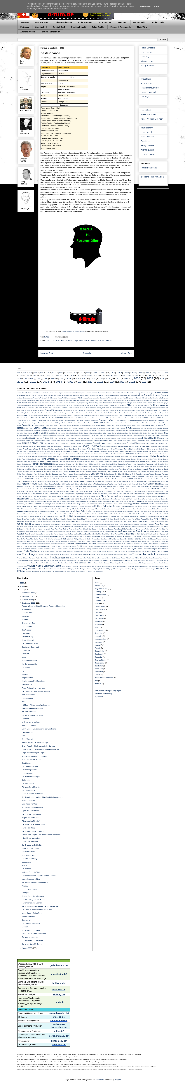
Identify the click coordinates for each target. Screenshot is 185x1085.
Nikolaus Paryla (131, 519)
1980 (84, 375)
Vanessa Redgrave (128, 563)
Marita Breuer (153, 501)
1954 (81, 373)
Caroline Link (41, 27)
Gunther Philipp (86, 449)
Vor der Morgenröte (29, 664)
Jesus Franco (63, 474)
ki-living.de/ (59, 994)
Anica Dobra (99, 398)
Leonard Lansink (47, 491)
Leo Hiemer (21, 491)
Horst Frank (109, 464)
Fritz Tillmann (150, 443)
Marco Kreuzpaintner (138, 496)
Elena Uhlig (93, 430)
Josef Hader (116, 476)
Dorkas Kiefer (110, 428)
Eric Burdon (143, 433)
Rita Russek (152, 534)
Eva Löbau (99, 435)
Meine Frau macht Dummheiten (34, 934)
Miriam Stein (141, 514)
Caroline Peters (33, 415)
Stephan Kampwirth (107, 546)
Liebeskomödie (98, 491)
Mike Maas (95, 514)
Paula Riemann (28, 526)
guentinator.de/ (59, 974)
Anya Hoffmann (158, 403)
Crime (97, 597)
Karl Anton (119, 481)
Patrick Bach (84, 524)
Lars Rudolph (104, 489)
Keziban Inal (67, 486)
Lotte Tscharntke (102, 493)
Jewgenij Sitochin (73, 474)
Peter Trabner (63, 529)
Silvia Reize (38, 544)
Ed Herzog (164, 428)
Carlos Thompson (148, 413)
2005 (108, 378)
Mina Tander (123, 514)
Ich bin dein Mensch (29, 661)
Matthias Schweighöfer (105, 506)
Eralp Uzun (128, 433)
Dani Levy (145, 57)
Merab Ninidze (152, 509)
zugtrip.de (59, 1002)
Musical (98, 645)
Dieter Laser (91, 425)
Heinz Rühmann (147, 137)
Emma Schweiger (105, 433)
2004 (101, 378)
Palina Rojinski (66, 524)
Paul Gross (114, 524)
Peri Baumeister (68, 526)
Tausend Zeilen (28, 613)
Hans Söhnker (139, 454)
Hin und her (26, 869)
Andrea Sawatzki (144, 395)
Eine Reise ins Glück (30, 804)
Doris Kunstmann (99, 428)
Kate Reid (61, 484)
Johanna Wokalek (161, 474)
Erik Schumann (28, 435)
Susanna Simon (32, 549)
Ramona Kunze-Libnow (43, 534)
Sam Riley (100, 539)
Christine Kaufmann (85, 418)
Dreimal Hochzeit (28, 852)
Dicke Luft (25, 780)
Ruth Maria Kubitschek (55, 539)
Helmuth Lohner (163, 459)
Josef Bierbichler (105, 476)
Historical (98, 624)
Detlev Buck (122, 22)
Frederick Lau (98, 443)
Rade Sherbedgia (94, 531)
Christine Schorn (112, 418)
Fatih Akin (24, 27)
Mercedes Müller (162, 509)
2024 (22, 583)
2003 (92, 378)
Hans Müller (93, 454)
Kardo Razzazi (99, 481)
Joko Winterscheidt (61, 476)
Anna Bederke (21, 400)
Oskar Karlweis (163, 521)
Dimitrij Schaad (141, 425)
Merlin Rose (43, 511)
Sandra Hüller (133, 539)
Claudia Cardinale (57, 420)
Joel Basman (127, 474)
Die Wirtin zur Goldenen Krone (33, 824)
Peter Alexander (78, 526)
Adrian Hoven (53, 393)
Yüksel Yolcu (66, 571)
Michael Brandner (66, 511)
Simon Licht (65, 544)
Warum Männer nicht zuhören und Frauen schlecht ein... (43, 606)
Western (98, 684)
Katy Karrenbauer (37, 486)
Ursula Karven (25, 563)
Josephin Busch (158, 476)
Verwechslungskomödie (104, 678)
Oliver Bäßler (114, 521)
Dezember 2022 (28, 593)
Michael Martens (157, 511)
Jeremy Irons (158, 471)
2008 (137, 378)
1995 (32, 378)
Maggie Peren (74, 496)
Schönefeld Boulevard (30, 647)
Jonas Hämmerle (93, 476)
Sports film (99, 666)
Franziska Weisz (49, 443)
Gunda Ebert (77, 449)
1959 (120, 373)
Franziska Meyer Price (150, 88)
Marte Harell (86, 504)
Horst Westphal (147, 464)
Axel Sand (160, 405)
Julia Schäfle (112, 479)
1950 (54, 373)
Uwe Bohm (61, 563)
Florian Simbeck (34, 440)
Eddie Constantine (23, 430)
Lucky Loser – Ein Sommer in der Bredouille (39, 729)
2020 (121, 382)
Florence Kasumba (105, 438)
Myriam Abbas (96, 516)
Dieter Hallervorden (68, 425)
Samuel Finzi (109, 539)
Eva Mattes (107, 435)
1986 (123, 375)
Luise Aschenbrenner (40, 496)
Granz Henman (163, 446)
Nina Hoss (159, 519)
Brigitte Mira (36, 413)
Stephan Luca (119, 546)
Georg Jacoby (68, 446)
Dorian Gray (81, 428)
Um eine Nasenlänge (30, 859)
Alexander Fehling (133, 393)
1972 (41, 375)
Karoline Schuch (43, 484)
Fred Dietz (72, 443)
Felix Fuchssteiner (60, 438)
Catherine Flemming (56, 415)
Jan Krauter (83, 469)
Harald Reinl (94, 456)
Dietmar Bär (110, 425)
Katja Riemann (147, 128)
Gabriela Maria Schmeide (31, 446)
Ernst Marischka (48, 435)
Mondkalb (25, 654)
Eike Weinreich (62, 430)
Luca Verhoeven (135, 493)
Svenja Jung (127, 549)
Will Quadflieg (136, 566)
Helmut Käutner (130, 459)
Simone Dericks (102, 544)
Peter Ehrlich (116, 526)
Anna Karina (57, 400)
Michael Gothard (98, 511)
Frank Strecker (88, 440)
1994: (25, 378)
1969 (21, 375)
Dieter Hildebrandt (81, 425)
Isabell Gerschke (101, 466)
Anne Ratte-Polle (132, 400)
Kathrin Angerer (123, 484)
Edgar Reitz (33, 430)
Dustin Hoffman (120, 428)
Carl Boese (119, 413)
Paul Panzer (140, 524)
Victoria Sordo (163, 563)
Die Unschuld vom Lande (31, 814)
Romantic (98, 657)
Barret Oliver (114, 408)
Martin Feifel (94, 504)
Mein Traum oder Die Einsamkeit (34, 756)
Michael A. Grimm (53, 511)
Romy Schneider (93, 536)
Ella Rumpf (155, 430)
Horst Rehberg (127, 464)
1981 (90, 375)
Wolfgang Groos (85, 569)
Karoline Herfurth (30, 484)
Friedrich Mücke (133, 443)
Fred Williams (88, 443)
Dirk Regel (145, 96)
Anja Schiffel (134, 398)
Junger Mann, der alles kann (33, 896)
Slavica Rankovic (136, 544)
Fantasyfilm (99, 615)
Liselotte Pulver (53, 493)
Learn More (145, 6)
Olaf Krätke (105, 521)
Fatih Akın (39, 438)
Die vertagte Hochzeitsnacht (33, 831)
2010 (162, 378)
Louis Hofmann (124, 493)
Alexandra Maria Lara (25, 395)
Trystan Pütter (71, 560)
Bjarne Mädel (149, 410)
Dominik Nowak (51, 428)
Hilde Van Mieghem (58, 464)
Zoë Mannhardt (75, 571)
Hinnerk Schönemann (90, 464)
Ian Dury (165, 464)
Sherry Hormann (148, 66)
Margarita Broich (85, 499)
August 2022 (27, 948)
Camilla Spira (90, 413)
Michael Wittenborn (40, 514)
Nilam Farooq (141, 519)
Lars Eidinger (94, 489)
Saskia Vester (156, 539)
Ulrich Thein (137, 560)
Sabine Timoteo (92, 539)
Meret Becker (22, 511)
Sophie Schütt (36, 546)
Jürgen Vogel (79, 481)
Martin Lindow (112, 504)
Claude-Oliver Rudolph (45, 420)
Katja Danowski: (133, 484)
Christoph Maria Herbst (152, 418)
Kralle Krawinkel (158, 486)
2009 (150, 378)
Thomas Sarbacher (162, 554)
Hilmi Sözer (79, 464)
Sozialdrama (45, 546)
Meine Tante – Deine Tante (32, 913)
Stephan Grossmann (94, 546)
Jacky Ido (148, 466)
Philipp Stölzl (161, 529)
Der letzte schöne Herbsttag (32, 715)
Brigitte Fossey (27, 413)
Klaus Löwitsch (125, 486)
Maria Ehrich (95, 499)
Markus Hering (44, 504)
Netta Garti (49, 519)
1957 (103, 373)
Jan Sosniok (100, 469)
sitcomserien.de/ (58, 1020)
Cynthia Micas (27, 423)
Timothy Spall (111, 558)
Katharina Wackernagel (109, 484)
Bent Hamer (64, 410)
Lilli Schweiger (126, 491)
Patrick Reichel (106, 524)
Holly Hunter (101, 464)
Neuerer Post (47, 353)
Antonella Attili (137, 403)
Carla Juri (139, 413)
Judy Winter (29, 479)
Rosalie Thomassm (143, 536)
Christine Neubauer (99, 418)
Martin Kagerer (103, 504)
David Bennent (88, 423)
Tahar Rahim (45, 551)
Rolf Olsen (65, 536)
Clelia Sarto (79, 420)
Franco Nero (78, 440)
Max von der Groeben (28, 509)
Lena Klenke (164, 489)
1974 (52, 375)
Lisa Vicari (45, 493)
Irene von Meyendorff (70, 466)
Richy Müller (131, 534)
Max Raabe (149, 506)
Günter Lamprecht (152, 449)
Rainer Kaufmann (114, 531)
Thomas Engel (54, 554)
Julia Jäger (94, 479)
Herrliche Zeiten (28, 773)
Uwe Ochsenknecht (82, 563)
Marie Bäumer (47, 501)
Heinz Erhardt (146, 132)
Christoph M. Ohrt (136, 418)
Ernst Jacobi (38, 435)
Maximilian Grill (77, 509)
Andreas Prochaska (33, 398)
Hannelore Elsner (100, 451)
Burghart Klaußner (69, 413)
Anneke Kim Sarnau (154, 400)
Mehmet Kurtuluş (113, 509)
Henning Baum (45, 461)
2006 (117, 378)
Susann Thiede (22, 549)
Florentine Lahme (125, 438)
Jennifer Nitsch (132, 471)
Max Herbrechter (140, 506)
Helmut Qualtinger (142, 459)
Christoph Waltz (31, 420)
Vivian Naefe (146, 79)
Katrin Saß (27, 486)
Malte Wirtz (142, 27)
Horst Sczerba (137, 464)
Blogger (118, 1080)
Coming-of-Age (72, 340)
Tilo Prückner (79, 558)
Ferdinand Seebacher (83, 438)
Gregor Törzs (22, 449)
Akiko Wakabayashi (78, 393)
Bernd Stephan (86, 410)
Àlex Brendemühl (98, 571)
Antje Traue (98, 403)
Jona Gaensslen (73, 476)
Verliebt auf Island (29, 726)
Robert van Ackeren (23, 536)
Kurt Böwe (33, 489)
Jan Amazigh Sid (53, 469)
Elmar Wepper (28, 433)
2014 (48, 340)
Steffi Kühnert (82, 546)
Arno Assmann (78, 405)
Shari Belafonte (117, 541)
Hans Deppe (58, 454)
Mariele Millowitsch (82, 501)
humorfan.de (58, 989)
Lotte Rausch (92, 493)
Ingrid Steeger (48, 466)
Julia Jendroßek (75, 479)
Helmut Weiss (153, 459)
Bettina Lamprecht (117, 410)
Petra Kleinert (92, 529)
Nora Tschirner (77, 521)
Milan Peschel (104, 514)
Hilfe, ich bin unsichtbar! (31, 838)
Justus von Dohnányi (25, 481)
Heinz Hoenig (59, 459)
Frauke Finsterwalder (61, 443)
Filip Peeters (95, 438)
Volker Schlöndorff (148, 114)
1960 (127, 373)
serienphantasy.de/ (59, 1036)
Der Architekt (27, 627)
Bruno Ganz (45, 413)
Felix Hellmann (71, 438)
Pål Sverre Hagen (82, 531)
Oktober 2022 (27, 600)
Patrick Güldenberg (95, 524)
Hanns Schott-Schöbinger (160, 451)
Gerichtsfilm (99, 618)
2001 (77, 378)
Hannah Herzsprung (86, 451)
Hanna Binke (60, 451)
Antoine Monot (107, 403)
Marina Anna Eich (113, 501)
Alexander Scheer (160, 393)
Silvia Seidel (46, 544)
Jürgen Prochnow (57, 481)
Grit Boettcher (43, 449)
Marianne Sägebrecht (35, 501)
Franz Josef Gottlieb (129, 440)
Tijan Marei (44, 558)
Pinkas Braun (53, 531)
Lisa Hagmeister (159, 491)
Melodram (98, 642)
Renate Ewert (84, 534)
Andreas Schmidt (46, 398)
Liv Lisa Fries (63, 493)
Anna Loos (64, 400)
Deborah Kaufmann (148, 423)
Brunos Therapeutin (55, 413)
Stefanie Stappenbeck (69, 546)
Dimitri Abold (131, 425)
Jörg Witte (47, 481)
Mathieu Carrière (32, 506)
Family (97, 612)
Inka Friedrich (58, 466)
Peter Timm (54, 529)
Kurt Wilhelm (60, 489)
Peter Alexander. (89, 526)
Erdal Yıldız (135, 433)
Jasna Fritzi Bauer (49, 471)
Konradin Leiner (136, 486)
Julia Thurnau (121, 479)
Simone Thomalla (113, 544)
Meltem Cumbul (133, 509)
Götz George (141, 449)
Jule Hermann (39, 479)
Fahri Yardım (155, 435)
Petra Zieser (118, 529)
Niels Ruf (122, 519)
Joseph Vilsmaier (138, 476)
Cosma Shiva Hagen (157, 420)
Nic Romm (57, 519)
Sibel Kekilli (126, 541)
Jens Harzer (150, 471)
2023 (22, 586)
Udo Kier (88, 560)
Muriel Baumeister (84, 516)
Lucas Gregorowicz (147, 493)
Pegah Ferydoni (49, 526)
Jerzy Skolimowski (39, 474)
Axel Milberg (128, 405)
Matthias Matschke (88, 506)
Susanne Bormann (44, 549)
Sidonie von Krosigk (148, 541)
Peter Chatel (108, 526)
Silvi (23, 736)
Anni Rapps (59, 403)
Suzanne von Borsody (84, 549)
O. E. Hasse (97, 521)
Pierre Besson (30, 531)
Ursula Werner (36, 563)
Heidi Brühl (120, 456)
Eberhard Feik (138, 428)
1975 (58, 375)
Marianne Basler (22, 501)
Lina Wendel (143, 491)
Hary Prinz (102, 456)
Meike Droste (123, 509)
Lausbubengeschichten (31, 879)
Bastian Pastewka (123, 408)
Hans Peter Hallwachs (117, 454)
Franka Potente (98, 440)
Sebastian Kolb (52, 541)
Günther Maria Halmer (48, 451)
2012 (33, 381)
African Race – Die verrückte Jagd (35, 742)
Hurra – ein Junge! (29, 828)
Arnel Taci (70, 405)
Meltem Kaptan (142, 509)
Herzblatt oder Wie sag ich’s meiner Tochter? (39, 876)
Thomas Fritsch (64, 554)
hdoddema (100, 1080)
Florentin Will (115, 438)
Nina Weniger (47, 521)
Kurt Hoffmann (49, 489)
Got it (156, 6)
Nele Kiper (29, 519)
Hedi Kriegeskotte (111, 456)
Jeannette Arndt (102, 471)
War (96, 681)
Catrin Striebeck (68, 415)
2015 (70, 382)
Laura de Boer (121, 489)
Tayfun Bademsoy (119, 551)
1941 (30, 373)
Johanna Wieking (149, 474)
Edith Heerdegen (51, 430)
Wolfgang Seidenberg (124, 569)
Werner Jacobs (106, 566)
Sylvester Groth (148, 549)
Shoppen (25, 719)
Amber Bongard (104, 395)
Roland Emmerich (44, 536)
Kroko (24, 657)
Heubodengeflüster (29, 770)
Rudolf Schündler (32, 539)
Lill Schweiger (108, 491)
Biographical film (101, 589)
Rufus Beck (43, 539)
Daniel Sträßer (68, 423)
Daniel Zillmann (78, 423)
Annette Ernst (146, 83)
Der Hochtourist (28, 783)
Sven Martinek (96, 549)
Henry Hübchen (85, 461)
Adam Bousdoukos (24, 393)
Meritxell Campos (33, 511)
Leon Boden (29, 491)
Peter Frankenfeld (126, 526)
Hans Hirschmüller (68, 454)
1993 (163, 375)
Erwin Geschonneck (59, 435)
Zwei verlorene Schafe (30, 643)
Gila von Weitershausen (126, 446)
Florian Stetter (45, 440)
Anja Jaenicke (118, 398)
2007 (126, 378)
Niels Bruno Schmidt (112, 519)
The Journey (152, 551)
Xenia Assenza (57, 571)
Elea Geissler (84, 430)
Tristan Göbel (54, 560)
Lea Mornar (130, 489)
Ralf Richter (159, 531)
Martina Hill (150, 504)
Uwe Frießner (69, 563)
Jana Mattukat (109, 469)
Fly (23, 671)
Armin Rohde (45, 405)
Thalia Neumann (142, 551)
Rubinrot (25, 620)
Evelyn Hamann (127, 435)
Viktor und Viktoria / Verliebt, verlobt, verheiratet (40, 906)
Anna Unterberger (109, 400)
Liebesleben (26, 667)
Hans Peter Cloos (104, 454)
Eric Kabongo (159, 433)
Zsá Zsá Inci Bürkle (86, 571)
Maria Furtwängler (105, 499)
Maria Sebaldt (138, 499)
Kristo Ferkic (26, 489)
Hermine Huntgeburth (50, 32)
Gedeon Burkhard (47, 446)
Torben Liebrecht (33, 560)
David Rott (107, 423)
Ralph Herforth (30, 534)
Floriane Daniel (55, 440)
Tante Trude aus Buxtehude (32, 794)
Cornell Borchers (145, 420)
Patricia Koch (76, 524)
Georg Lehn (77, 446)
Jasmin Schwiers (23, 471)
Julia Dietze (56, 479)
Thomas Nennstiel (148, 92)
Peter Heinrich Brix (157, 526)
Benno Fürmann (52, 410)
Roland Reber (55, 536)
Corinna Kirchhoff (121, 420)
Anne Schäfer (142, 400)
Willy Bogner (160, 566)
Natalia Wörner (162, 516)
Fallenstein (164, 435)
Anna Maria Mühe (74, 400)
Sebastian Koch (42, 541)
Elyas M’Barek (52, 433)
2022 (144, 382)
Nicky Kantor (77, 519)
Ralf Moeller (150, 531)
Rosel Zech (152, 536)
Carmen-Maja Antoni (161, 413)
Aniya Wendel (108, 398)
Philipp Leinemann (151, 529)
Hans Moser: (86, 454)
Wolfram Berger (150, 569)
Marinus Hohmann (125, 501)
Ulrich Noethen (127, 560)
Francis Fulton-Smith (67, 440)
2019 (112, 382)
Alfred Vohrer (56, 395)
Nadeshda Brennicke (108, 516)
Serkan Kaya (107, 541)
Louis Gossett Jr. (113, 493)
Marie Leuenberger (68, 501)
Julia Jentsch (85, 479)
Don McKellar (73, 428)
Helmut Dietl (146, 110)
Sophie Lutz (159, 544)
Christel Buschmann (135, 415)
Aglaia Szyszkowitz (65, 393)
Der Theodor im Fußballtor (32, 845)
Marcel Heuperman (125, 496)
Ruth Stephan (67, 539)
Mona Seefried (36, 516)
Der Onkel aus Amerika (31, 923)
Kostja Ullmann (147, 486)
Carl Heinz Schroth (130, 413)
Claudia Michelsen (69, 420)
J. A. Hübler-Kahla (131, 466)
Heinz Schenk (84, 459)
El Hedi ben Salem (73, 430)
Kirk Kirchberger (97, 486)
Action (97, 582)
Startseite (24, 22)
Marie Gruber (57, 501)
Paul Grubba (123, 524)
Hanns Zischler (22, 454)
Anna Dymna (40, 400)
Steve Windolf (163, 546)
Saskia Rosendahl (145, 539)
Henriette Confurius (58, 461)
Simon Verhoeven (64, 22)
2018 (100, 381)
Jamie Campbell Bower (40, 469)
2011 (20, 381)
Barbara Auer (47, 408)
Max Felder (130, 506)
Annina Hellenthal (69, 403)
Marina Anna (102, 501)
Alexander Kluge (147, 393)
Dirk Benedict (159, 425)
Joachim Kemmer (84, 474)
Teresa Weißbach (131, 551)
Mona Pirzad (28, 516)
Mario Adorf (136, 501)
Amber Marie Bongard (118, 395)
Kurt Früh (40, 489)
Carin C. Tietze (109, 413)
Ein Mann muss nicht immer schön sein (37, 910)
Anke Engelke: (163, 398)
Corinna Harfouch (107, 420)
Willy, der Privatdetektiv (31, 787)
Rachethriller (99, 651)
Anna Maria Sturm (58, 340)
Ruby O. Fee (21, 539)
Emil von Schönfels (64, 433)
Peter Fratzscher (137, 526)
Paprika (25, 886)
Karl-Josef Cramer (146, 481)
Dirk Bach (150, 425)
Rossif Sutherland (162, 536)
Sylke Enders (137, 549)
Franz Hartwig (117, 440)
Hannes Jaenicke (125, 451)
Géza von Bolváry (108, 449)
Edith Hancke (41, 430)
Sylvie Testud (158, 549)
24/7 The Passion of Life (31, 760)
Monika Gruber (57, 516)
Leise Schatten (27, 698)
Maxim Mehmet (40, 509)
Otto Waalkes (55, 524)
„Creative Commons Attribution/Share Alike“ (73, 331)
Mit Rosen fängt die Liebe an (33, 807)
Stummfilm (99, 672)
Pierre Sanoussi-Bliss (42, 531)
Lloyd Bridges (80, 493)
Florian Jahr (24, 440)
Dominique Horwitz (62, 428)
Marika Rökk (93, 501)
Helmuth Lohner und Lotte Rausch (28, 461)
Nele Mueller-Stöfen (39, 519)
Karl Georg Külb (128, 481)
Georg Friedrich (58, 446)
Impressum (99, 697)
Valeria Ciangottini (115, 563)
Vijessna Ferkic (22, 566)
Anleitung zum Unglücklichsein (33, 681)
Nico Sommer (86, 519)
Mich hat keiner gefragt (30, 722)
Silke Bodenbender (28, 544)
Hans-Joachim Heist (157, 454)
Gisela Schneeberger (142, 446)
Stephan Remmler (130, 546)
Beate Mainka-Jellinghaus (146, 408)
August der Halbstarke (30, 818)
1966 (153, 373)
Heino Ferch (21, 459)
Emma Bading (94, 433)
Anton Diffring (117, 403)
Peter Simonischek (31, 529)
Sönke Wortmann (85, 22)
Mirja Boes (150, 514)
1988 (136, 375)
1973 (47, 375)
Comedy (98, 592)
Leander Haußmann (151, 489)
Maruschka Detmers (161, 504)
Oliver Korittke (132, 521)
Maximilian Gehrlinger (65, 509)
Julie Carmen (142, 479)
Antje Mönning (90, 403)
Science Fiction (101, 660)
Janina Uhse (127, 469)
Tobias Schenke (140, 558)
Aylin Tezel (38, 408)
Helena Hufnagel (94, 459)
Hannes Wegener (136, 451)
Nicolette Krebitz (99, 519)
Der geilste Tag (27, 637)
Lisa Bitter (150, 491)
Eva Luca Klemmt (89, 435)
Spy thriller (99, 669)
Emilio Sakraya (84, 433)
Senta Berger (86, 541)
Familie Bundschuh (149, 168)
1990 (143, 375)
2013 (46, 381)
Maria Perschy (115, 499)
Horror (97, 627)
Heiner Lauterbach (159, 456)
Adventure (99, 585)
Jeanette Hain (73, 471)
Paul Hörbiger (131, 524)
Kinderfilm (98, 633)
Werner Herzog (96, 566)
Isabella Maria (111, 466)
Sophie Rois (27, 546)
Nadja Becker (134, 516)
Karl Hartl (137, 481)
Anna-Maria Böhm (121, 400)
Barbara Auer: (57, 408)
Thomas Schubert (23, 558)
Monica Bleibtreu (47, 516)
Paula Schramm (39, 526)
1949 (47, 373)
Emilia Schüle (74, 433)
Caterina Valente (44, 415)
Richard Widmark (120, 534)
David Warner (115, 423)
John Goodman (39, 476)
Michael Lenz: (139, 511)
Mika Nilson (87, 514)
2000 (69, 378)
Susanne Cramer (56, 549)
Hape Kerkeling (75, 456)
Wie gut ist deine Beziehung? (33, 708)
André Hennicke (67, 398)
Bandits (24, 674)
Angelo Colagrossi (89, 398)
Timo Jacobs (102, 558)
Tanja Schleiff (97, 551)
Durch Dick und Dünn (30, 841)
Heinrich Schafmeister (33, 459)
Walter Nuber (87, 566)
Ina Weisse (21, 466)
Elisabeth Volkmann (122, 430)
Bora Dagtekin (139, 22)
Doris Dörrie (89, 428)
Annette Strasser (49, 403)
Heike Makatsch (143, 456)
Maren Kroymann (45, 499)
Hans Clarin (49, 454)
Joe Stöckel (119, 474)
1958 (113, 373)
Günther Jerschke (22, 451)
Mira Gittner (132, 514)
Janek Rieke (119, 469)
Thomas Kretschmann (115, 554)
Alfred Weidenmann (69, 395)
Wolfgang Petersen (99, 569)
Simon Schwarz (75, 544)
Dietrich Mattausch (121, 425)
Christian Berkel (23, 418)
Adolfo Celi (44, 393)
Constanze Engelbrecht (91, 420)
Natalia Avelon (151, 516)
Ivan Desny (120, 466)
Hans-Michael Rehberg (35, 456)
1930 (18, 373)
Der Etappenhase (28, 790)
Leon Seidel (37, 491)
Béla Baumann (80, 413)
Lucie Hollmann (159, 493)
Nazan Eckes (21, 519)
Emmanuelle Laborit (118, 433)
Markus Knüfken (65, 504)
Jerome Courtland (27, 474)
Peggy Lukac (59, 526)
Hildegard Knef (69, 464)
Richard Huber (110, 534)
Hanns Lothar (147, 451)
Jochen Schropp (109, 474)
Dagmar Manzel (37, 423)
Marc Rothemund (42, 22)
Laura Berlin (112, 489)
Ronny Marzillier (117, 536)
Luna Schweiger (63, 496)
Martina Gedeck (139, 504)
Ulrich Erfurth (104, 560)
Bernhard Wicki (105, 410)
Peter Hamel (147, 526)
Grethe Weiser (33, 449)
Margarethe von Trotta (70, 499)
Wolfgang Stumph (138, 569)
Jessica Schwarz (52, 474)
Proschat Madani (71, 531)
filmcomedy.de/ (59, 1041)
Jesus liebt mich (28, 640)
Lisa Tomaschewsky (34, 493)
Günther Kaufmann (35, 451)
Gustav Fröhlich (97, 449)
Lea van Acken (138, 489)
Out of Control (27, 739)
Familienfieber (27, 732)
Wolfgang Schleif (111, 569)
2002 (84, 378)
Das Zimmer (26, 763)
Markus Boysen (22, 504)
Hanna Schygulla (71, 451)
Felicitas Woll (48, 438)
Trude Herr (63, 560)
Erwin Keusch (70, 435)
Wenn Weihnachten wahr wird (33, 688)
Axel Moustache (140, 405)
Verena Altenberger (140, 563)
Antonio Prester (147, 403)
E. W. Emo (129, 428)
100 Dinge (26, 633)
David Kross (98, 423)
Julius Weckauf (162, 479)
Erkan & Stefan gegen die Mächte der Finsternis (40, 749)
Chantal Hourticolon (101, 415)
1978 (72, 375)
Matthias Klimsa (77, 506)
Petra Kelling (83, 529)
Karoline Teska (53, 484)
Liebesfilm (88, 491)
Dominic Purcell (28, 428)
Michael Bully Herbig (82, 511)
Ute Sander (53, 563)
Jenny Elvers (142, 471)
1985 (117, 375)
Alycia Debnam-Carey (91, 395)
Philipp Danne (140, 529)
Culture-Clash (100, 600)
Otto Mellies (46, 524)
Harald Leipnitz (85, 456)
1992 (156, 375)
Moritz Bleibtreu (70, 516)
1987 (129, 375)
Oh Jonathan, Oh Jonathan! (32, 940)
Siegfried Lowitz (160, 541)
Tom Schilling (22, 560)
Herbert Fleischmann (119, 461)
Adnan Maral (36, 393)
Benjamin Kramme (26, 410)
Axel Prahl (150, 405)
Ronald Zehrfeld (105, 536)
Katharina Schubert (81, 484)
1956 (94, 373)
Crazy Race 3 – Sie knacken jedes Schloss (38, 746)
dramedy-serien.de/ (59, 1013)
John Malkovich (50, 476)
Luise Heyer (52, 496)
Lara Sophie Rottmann (82, 489)
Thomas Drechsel (43, 554)
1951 (61, 373)
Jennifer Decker (122, 471)
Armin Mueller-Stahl (33, 405)
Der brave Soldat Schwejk (32, 944)
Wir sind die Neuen (29, 712)
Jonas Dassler (83, 476)
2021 (132, 381)
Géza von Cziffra (121, 449)
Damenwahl (26, 920)
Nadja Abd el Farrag (123, 516)
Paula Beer (159, 524)
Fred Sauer (79, 443)
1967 (159, 373)
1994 (19, 378)
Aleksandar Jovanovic (105, 393)
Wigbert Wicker (116, 566)
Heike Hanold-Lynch (131, 456)
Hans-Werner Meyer (50, 456)
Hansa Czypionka (63, 456)
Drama (97, 603)
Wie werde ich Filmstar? (31, 821)
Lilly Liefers (135, 491)
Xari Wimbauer (30, 571)
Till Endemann (70, 558)
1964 (147, 373)
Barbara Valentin (91, 408)
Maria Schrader (127, 499)
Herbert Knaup (145, 461)
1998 (53, 378)
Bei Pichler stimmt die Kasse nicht (35, 882)
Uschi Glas (45, 563)
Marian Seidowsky (162, 499)
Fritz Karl (143, 443)
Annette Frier (26, 403)
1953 (75, 373)
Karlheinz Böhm (157, 481)
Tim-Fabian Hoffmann (91, 558)
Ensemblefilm (100, 606)
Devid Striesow (39, 425)
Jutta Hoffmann (39, 481)
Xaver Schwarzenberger (43, 571)
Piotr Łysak (61, 531)
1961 (134, 373)
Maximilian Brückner (51, 509)
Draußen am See (28, 623)
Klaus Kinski (117, 486)
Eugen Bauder (79, 435)
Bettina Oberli (140, 410)
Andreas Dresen (27, 32)
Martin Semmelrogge (125, 504)
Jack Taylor (140, 466)
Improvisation (100, 630)
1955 (88, 373)
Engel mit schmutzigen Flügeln (34, 753)
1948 (41, 373)
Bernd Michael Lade (74, 410)
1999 (61, 379)
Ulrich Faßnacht (115, 560)
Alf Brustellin (39, 395)
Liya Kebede (71, 493)
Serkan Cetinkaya (96, 541)
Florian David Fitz (148, 48)
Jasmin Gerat (163, 469)
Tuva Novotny (80, 560)
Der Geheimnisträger (30, 766)
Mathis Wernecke (44, 506)
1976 (65, 375)
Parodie (98, 648)
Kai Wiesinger (89, 481)
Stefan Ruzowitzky (56, 546)
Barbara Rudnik (67, 408)
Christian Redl (51, 418)
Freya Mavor (108, 443)
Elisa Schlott (101, 430)
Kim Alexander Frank (78, 486)
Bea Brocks (133, 408)
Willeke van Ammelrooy (148, 566)
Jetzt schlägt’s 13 (28, 855)
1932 (24, 373)
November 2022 (28, 596)
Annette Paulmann (38, 403)
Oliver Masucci (143, 521)
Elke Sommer (147, 430)
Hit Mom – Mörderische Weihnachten (36, 705)
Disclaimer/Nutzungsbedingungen (108, 691)
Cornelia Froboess (133, 420)
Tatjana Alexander (107, 551)
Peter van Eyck (73, 529)
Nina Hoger (149, 519)
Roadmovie (99, 654)
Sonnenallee (26, 609)
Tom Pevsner (164, 558)
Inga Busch (30, 466)
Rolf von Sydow (82, 536)
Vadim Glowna (104, 563)
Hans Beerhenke (40, 454)
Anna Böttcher (31, 400)
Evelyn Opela (137, 435)
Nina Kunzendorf (30, 521)
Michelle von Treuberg (75, 514)
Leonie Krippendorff (59, 491)
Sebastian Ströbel (75, 541)
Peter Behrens (99, 526)
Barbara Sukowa (79, 408)
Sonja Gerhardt (149, 544)
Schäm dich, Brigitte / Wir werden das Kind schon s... (42, 835)
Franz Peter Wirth (143, 440)
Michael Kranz (129, 511)
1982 (97, 375)
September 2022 (29, 603)
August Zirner (117, 405)
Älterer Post (126, 353)
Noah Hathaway (57, 521)
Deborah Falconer (135, 423)
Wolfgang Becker (73, 569)
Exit (23, 702)
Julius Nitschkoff (152, 479)
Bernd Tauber (95, 410)
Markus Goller (158, 22)
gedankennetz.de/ (59, 965)
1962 (141, 373)
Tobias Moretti (120, 558)
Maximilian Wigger (89, 509)
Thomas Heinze (88, 554)
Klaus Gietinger (107, 486)
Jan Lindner (91, 469)
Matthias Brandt (55, 506)
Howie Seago (157, 464)
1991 (150, 375)
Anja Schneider (143, 398)
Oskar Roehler (98, 27)
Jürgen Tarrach (68, 481)
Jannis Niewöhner (150, 469)
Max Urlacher (157, 506)
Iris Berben (81, 466)
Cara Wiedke (99, 413)
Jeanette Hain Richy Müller (88, 471)
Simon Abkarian (56, 544)
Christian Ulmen (62, 418)
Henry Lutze (94, 461)
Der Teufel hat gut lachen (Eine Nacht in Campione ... (42, 797)
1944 (35, 373)
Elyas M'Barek (39, 433)
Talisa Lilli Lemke (67, 551)
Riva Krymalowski (162, 534)
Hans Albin (31, 454)
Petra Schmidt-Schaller (105, 529)
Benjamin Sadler (38, 410)
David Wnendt (125, 423)
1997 (46, 379)
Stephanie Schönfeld (142, 546)
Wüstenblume (27, 684)
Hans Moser (77, 454)
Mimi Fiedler (114, 514)
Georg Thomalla (147, 145)
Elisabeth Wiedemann (135, 430)
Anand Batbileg (131, 395)
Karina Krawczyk (109, 481)
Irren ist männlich (28, 695)
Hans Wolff (147, 454)
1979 (78, 375)
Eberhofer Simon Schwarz (152, 428)
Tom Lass (156, 558)
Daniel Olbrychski (57, 423)
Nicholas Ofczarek (66, 519)
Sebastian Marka (63, 541)
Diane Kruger (57, 425)
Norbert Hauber (88, 521)
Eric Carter (151, 433)
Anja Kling (126, 398)
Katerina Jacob (69, 484)
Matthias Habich (65, 506)
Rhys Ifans (101, 534)
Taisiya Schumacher (55, 551)
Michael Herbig (147, 61)
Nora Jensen (66, 521)
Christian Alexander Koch (160, 415)
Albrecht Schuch (91, 393)
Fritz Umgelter (160, 443)
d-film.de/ (59, 1031)
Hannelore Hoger (113, 451)
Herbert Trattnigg (157, 461)
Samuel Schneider (120, 539)
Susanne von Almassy (70, 549)
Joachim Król (97, 474)
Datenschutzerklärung (103, 694)
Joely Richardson (137, 474)
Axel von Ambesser (28, 408)
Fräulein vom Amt (28, 917)
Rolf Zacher (73, 536)
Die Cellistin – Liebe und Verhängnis (36, 691)
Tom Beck (149, 558)
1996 (38, 379)
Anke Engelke (153, 398)
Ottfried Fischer (37, 524)
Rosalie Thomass (105, 340)
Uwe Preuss (94, 563)
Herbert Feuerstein (105, 461)
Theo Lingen (146, 141)
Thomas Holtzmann (101, 554)
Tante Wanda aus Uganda (32, 903)
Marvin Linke (21, 506)
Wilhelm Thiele (126, 566)
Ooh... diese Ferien (29, 889)
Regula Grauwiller (64, 534)
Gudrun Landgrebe (55, 449)
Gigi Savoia (113, 446)
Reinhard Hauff (75, 534)
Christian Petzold (78, 27)
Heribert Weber (26, 464)
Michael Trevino (28, 514)
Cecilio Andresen (89, 415)
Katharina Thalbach (94, 484)
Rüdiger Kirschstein (80, 539)
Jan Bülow (63, 469)
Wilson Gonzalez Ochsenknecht (49, 569)
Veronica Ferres (152, 563)
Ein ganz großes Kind (30, 937)
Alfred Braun (48, 395)
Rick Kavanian (142, 534)
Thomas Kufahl (127, 554)
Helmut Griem (120, 459)
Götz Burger (133, 449)
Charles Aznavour (112, 415)
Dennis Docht (158, 423)
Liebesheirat (26, 862)
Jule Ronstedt (48, 479)
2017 (90, 382)
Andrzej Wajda (57, 398)
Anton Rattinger (127, 403)
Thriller (97, 675)
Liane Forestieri (80, 491)
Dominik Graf (59, 27)
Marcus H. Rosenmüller (120, 27)
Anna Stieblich (99, 400)
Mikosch (25, 927)
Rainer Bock (104, 531)
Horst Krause (118, 464)
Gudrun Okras (68, 449)
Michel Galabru (62, 514)
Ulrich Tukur (146, 560)
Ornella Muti (154, 521)
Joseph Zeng (148, 476)
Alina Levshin (80, 395)
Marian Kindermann (149, 499)
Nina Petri (39, 521)
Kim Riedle (88, 486)
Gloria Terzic (154, 446)
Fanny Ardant (21, 438)
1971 (34, 375)
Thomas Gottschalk (76, 554)
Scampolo (25, 893)
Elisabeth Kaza (110, 430)
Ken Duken (47, 486)
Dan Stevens (47, 423)
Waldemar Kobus (77, 566)
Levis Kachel (69, 491)
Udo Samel (95, 560)
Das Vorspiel (27, 630)
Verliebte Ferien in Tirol (31, 872)
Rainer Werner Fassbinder (152, 119)
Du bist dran (26, 650)
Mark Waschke (163, 501)
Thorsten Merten (34, 558)
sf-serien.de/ (59, 1017)
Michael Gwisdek (109, 511)
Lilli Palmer (117, 491)
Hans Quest (129, 454)
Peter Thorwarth (147, 52)
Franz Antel (108, 440)
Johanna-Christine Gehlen (25, 476)
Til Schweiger (105, 22)
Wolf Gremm (64, 569)
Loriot (86, 493)
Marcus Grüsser (151, 496)
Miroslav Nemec (159, 514)
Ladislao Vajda (68, 489)
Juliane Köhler (131, 479)
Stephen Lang (154, 546)
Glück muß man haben (30, 848)
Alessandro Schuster (119, 393)
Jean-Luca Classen (62, 471)
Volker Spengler (66, 566)
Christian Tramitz (148, 154)
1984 (110, 375)
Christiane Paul (74, 418)
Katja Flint (142, 484)
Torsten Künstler (44, 560)
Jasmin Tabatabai (36, 471)
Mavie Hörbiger (121, 506)
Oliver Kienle (122, 521)
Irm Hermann (91, 466)
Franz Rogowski (155, 440)
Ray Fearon (54, 534)
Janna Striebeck (138, 469)
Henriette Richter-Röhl (73, 461)
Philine (24, 865)
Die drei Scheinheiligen (31, 777)
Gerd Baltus (106, 446)
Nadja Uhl (143, 516)
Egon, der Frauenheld (30, 811)
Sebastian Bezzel (29, 541)
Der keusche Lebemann (31, 930)
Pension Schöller (28, 801)
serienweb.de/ (59, 1044)
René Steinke (93, 534)
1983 (103, 375)
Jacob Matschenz (157, 466)
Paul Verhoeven (149, 524)
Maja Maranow (85, 496)
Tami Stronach (87, 551)
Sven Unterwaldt (117, 549)
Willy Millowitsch (147, 150)
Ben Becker (158, 408)
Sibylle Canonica (136, 541)
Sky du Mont (125, 544)
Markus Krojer (76, 504)
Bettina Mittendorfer (129, 410)
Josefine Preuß (125, 476)
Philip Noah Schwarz (128, 529)
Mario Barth (145, 501)
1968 (166, 373)
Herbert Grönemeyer (132, 461)
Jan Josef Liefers (73, 469)
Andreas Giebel (22, 398)
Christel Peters (146, 415)
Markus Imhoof (55, 504)
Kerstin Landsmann (57, 486)
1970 (27, 375)
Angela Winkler (77, 398)
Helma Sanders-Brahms (108, 459)
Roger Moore (34, 536)
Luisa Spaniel (27, 496)
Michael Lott (147, 511)
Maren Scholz (56, 499)
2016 (80, 382)
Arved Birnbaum (88, 405)
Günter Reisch (163, 449)
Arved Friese (98, 405)
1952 (67, 373)
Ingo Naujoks (39, 466)
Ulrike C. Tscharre (157, 560)
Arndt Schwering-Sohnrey (58, 405)
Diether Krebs (100, 425)
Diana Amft (49, 425)
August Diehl (108, 405)
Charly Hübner (124, 415)
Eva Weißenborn (116, 435)
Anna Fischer (48, 400)
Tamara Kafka (78, 551)
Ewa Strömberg (146, 435)
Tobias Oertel (130, 558)
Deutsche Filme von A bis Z (152, 177)
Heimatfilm (99, 621)
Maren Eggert (34, 499)
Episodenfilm (100, 609)
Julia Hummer (65, 479)
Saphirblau (26, 616)
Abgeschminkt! (27, 678)
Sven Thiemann (106, 549)
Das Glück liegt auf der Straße (33, 899)
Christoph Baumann (124, 418)
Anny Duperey (80, 403)
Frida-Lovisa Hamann (119, 443)
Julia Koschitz (103, 479)
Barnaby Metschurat (103, 408)
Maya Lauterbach (101, 509)
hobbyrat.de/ (58, 983)
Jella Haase (112, 471)
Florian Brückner (136, 438)
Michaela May (53, 514)
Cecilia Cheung (78, 415)
